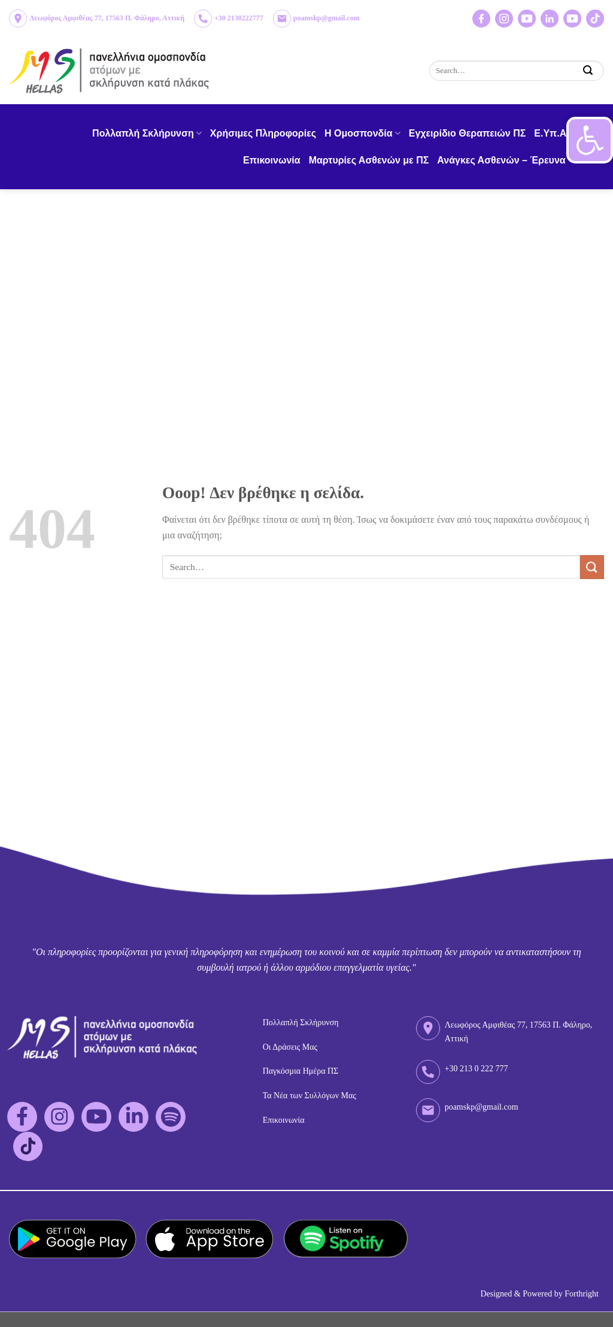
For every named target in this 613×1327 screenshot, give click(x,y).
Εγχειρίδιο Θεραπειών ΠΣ (467, 133)
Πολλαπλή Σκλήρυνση (147, 133)
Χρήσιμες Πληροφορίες (263, 133)
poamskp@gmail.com (326, 18)
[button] (589, 140)
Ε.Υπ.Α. (551, 133)
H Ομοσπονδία (362, 133)
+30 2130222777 (238, 18)
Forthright (582, 1293)
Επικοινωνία (272, 160)
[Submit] (588, 70)
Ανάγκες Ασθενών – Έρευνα (505, 160)
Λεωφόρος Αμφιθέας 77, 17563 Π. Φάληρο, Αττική (106, 18)
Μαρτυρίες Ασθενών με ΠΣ (369, 160)
